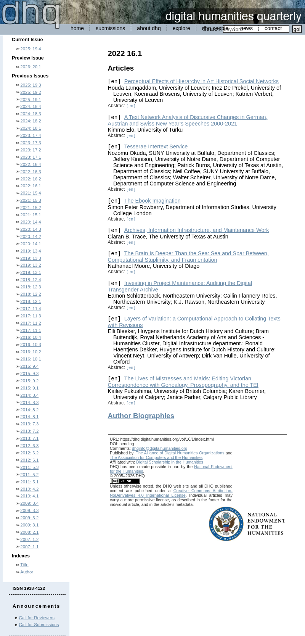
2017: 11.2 (30, 323)
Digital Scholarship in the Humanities (169, 462)
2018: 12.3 (30, 287)
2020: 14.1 (30, 244)
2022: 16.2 (30, 179)
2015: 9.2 (29, 380)
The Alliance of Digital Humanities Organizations (180, 453)
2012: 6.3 (29, 445)
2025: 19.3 (30, 85)
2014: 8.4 (29, 395)
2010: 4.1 (29, 496)
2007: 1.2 (29, 539)
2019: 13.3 (30, 258)
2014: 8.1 (29, 416)
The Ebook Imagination (152, 201)
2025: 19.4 (30, 49)
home (77, 28)
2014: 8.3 (29, 402)
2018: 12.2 (30, 294)
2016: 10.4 (30, 337)
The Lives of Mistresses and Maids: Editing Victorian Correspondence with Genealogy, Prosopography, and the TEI (183, 381)
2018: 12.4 (30, 279)
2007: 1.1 (29, 546)
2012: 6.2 (29, 453)
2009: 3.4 (29, 503)
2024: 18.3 (30, 113)
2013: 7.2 (29, 431)
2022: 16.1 (30, 186)
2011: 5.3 (29, 467)
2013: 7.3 (29, 424)
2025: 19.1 (30, 99)
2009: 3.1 (29, 525)
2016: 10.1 (30, 359)
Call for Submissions (39, 624)
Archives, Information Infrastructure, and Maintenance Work (196, 230)
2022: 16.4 (30, 164)
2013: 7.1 (29, 438)
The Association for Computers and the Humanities (156, 457)
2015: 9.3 (29, 373)
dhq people (215, 28)
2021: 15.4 (30, 193)
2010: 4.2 (29, 489)
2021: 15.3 (30, 200)
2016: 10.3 (30, 344)
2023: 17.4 (30, 135)
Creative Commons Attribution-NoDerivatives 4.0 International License (171, 493)
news (246, 28)
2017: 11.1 (30, 330)
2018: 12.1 (30, 301)
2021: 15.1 (30, 215)
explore (181, 28)
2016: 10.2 (30, 351)
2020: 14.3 (30, 229)
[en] (131, 106)
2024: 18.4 (30, 106)
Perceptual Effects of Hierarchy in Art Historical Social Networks (201, 81)
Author (26, 572)
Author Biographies (141, 416)
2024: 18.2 (30, 121)
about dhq (149, 28)
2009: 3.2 (29, 517)
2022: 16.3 (30, 171)
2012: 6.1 (29, 460)
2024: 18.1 (30, 128)
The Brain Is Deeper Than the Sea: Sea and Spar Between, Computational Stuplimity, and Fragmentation (188, 256)
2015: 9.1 (29, 388)
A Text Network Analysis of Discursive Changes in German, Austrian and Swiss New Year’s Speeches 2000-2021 (188, 120)
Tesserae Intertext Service (156, 146)
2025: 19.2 (30, 92)
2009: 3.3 (29, 510)
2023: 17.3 (30, 142)
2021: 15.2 (30, 207)
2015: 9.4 (29, 366)
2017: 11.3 (30, 316)
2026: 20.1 (30, 66)
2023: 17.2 (30, 150)
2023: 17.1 (30, 157)
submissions (110, 28)
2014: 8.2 (29, 409)
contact (273, 28)
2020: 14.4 (30, 222)
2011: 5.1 (29, 482)
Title (24, 564)
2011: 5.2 (29, 474)
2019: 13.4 (30, 251)
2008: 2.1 (29, 532)
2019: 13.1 (30, 272)
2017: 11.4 (30, 308)
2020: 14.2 (30, 236)
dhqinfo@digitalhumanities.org (159, 448)
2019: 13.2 (30, 265)
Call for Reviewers (37, 617)
